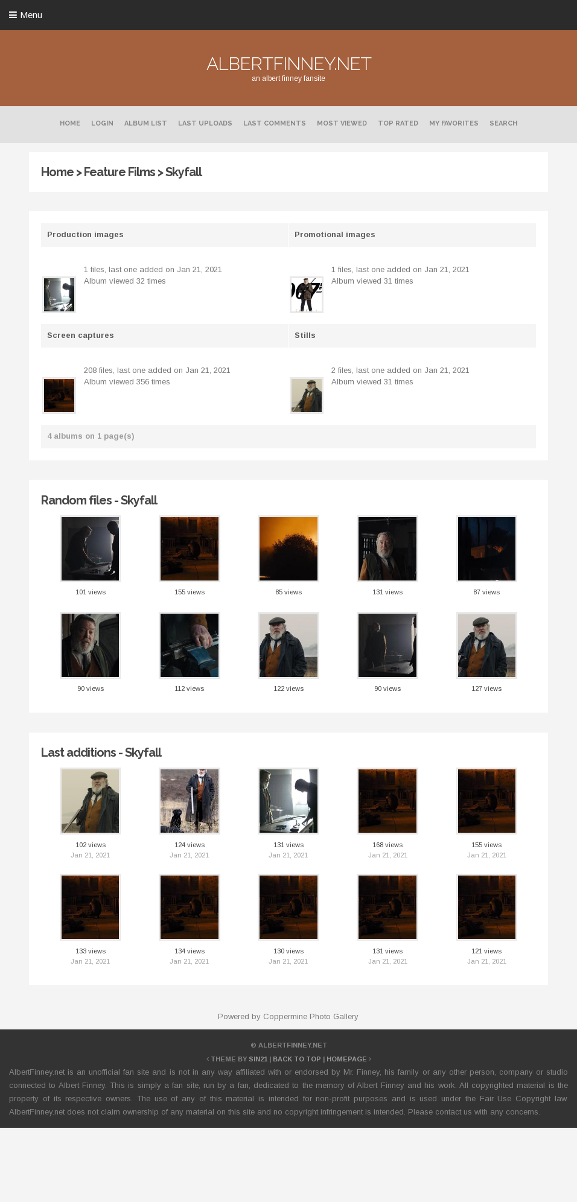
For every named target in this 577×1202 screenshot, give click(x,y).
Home (70, 123)
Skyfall (183, 172)
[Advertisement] (288, 1163)
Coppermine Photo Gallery (311, 1016)
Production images (85, 234)
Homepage (347, 1059)
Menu (31, 15)
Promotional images (335, 234)
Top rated (398, 123)
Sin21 (258, 1059)
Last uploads (205, 123)
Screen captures (80, 335)
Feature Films (119, 172)
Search (503, 123)
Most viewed (342, 123)
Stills (305, 335)
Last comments (274, 123)
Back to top (297, 1059)
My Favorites (454, 123)
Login (102, 123)
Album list (145, 123)
